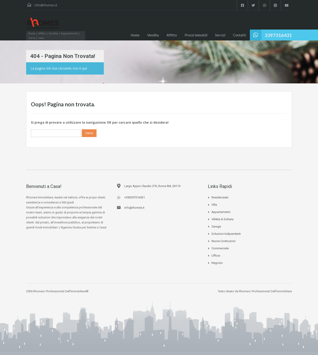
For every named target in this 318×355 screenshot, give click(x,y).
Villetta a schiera (222, 219)
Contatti (239, 35)
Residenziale (219, 197)
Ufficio (215, 255)
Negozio (217, 263)
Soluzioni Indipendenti (226, 233)
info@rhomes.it (46, 5)
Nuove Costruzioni (223, 241)
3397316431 (278, 35)
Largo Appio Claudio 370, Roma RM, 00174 (152, 186)
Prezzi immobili (196, 35)
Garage (216, 226)
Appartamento (221, 212)
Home (135, 35)
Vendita (153, 35)
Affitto (171, 35)
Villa (214, 204)
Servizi (220, 35)
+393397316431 (134, 197)
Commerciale (220, 248)
